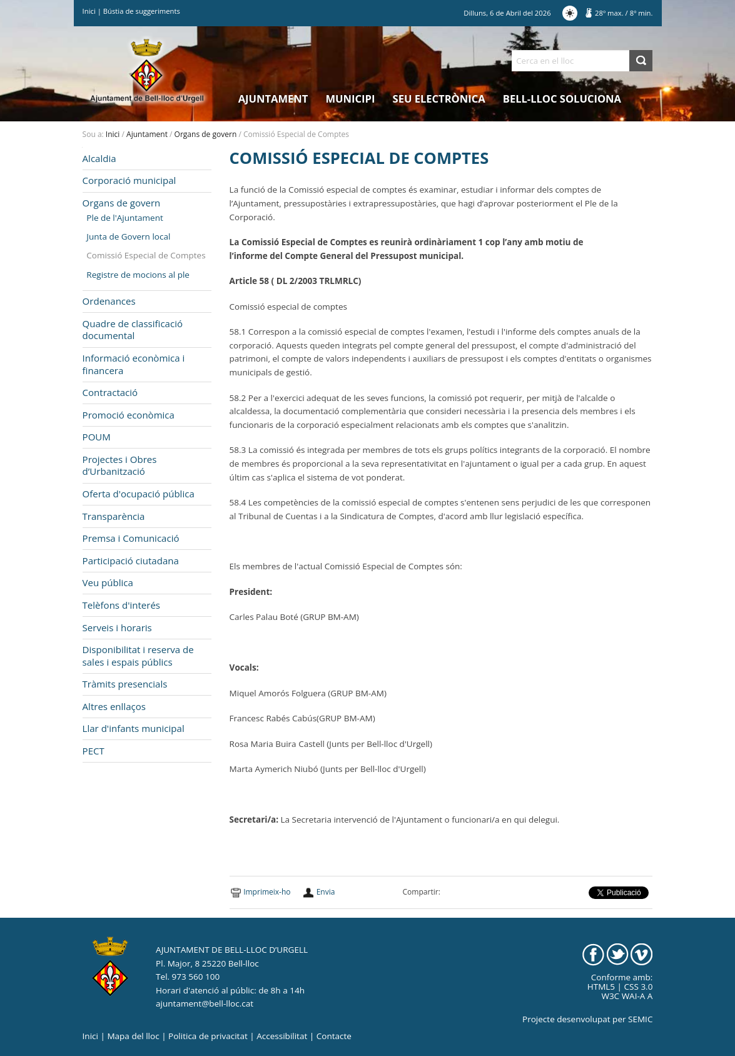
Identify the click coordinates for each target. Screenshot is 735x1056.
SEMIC (640, 1019)
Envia (326, 891)
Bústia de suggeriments (141, 11)
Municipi (350, 98)
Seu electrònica (439, 98)
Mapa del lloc (133, 1036)
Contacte (334, 1036)
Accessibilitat (281, 1036)
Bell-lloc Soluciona (562, 98)
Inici (89, 11)
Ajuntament (273, 98)
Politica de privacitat (208, 1036)
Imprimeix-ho (266, 891)
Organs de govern (206, 134)
